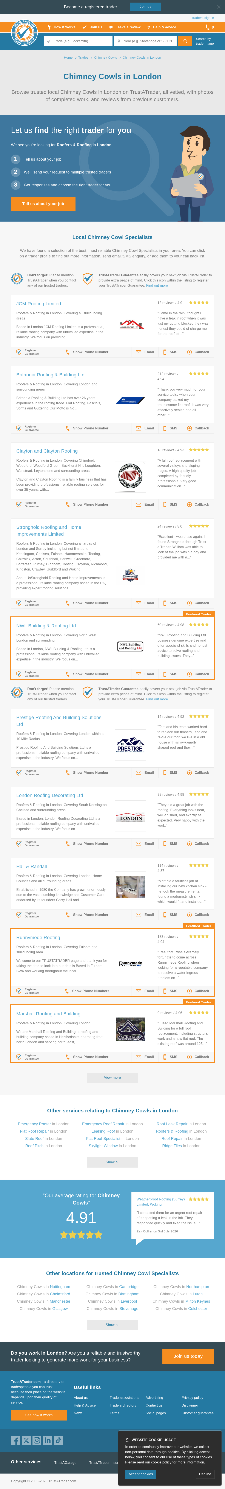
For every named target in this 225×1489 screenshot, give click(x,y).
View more (112, 1077)
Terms (114, 1413)
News (78, 1413)
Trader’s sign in (202, 18)
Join (145, 6)
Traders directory (123, 1405)
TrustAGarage (65, 1463)
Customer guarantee (198, 1413)
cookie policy (161, 1462)
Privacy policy (192, 1397)
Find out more (157, 285)
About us (81, 1397)
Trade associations (124, 1397)
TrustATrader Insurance (107, 1463)
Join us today (188, 1356)
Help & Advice (85, 1405)
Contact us (154, 1405)
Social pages (156, 1413)
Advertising (154, 1397)
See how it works (38, 1415)
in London (43, 1124)
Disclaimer (190, 1405)
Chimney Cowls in (43, 1287)
